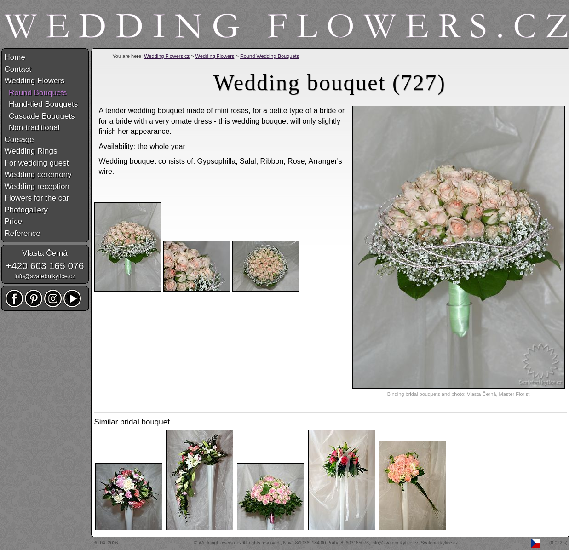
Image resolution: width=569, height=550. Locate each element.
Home (15, 57)
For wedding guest (37, 163)
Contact (18, 69)
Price (14, 221)
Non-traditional (32, 127)
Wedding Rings (31, 151)
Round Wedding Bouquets (269, 56)
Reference (22, 233)
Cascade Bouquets (40, 116)
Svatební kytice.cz (439, 542)
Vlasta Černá (44, 253)
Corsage (19, 139)
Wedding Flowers (215, 56)
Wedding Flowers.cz (167, 56)
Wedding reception (37, 186)
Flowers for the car (37, 198)
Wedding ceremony (38, 174)
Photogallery (26, 210)
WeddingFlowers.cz (219, 542)
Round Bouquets (36, 92)
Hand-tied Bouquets (41, 104)
